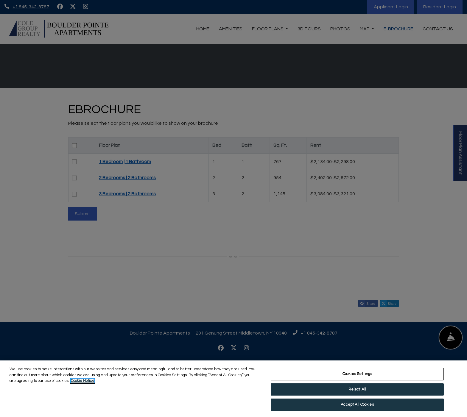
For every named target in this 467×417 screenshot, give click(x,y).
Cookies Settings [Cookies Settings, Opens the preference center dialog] (357, 374)
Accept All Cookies (357, 405)
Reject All (357, 390)
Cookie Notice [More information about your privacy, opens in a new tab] (82, 381)
